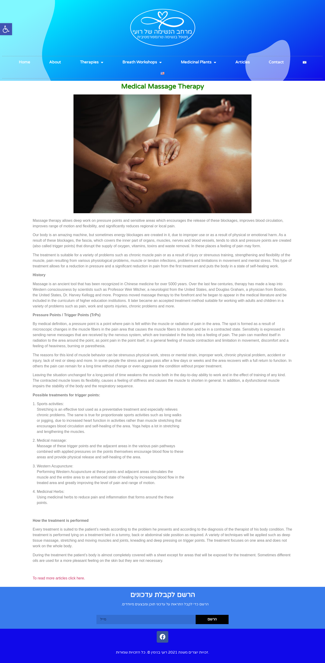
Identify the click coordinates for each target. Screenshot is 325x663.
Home (24, 62)
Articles (242, 62)
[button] (6, 29)
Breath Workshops (142, 62)
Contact (276, 62)
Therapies (91, 62)
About (55, 62)
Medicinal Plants (198, 62)
